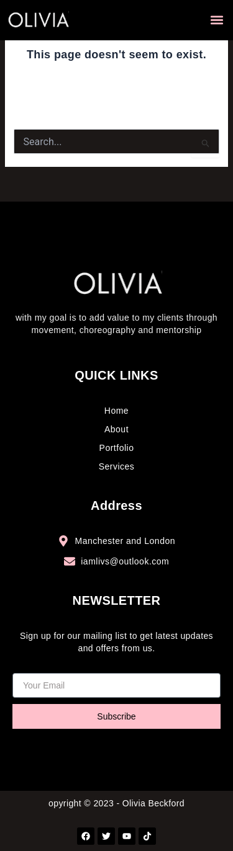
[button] (216, 20)
